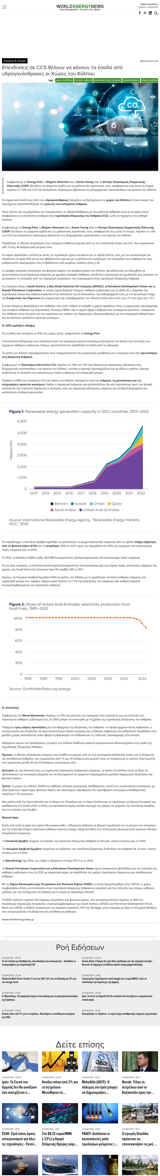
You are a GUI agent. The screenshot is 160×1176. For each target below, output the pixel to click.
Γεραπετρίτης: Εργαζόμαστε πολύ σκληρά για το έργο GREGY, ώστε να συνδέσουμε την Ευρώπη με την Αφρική (114, 980)
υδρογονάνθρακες (131, 80)
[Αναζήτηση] (156, 13)
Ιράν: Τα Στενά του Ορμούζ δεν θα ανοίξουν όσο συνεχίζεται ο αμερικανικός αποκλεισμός (117, 998)
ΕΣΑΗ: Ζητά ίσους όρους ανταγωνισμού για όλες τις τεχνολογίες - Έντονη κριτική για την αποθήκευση (19, 1139)
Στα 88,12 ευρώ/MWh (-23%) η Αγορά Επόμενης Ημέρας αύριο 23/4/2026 (59, 1139)
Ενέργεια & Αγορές (15, 61)
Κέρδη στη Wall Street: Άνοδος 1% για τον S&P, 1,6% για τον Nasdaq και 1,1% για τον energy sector (39, 980)
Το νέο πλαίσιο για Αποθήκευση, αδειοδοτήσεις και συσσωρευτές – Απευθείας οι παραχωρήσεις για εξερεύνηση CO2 (39, 963)
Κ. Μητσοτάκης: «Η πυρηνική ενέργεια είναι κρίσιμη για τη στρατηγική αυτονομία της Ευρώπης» (40, 998)
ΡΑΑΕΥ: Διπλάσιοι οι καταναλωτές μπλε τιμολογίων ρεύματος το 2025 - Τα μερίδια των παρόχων (99, 1139)
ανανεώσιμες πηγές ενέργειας (107, 80)
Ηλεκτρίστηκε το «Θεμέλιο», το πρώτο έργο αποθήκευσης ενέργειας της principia (119, 1014)
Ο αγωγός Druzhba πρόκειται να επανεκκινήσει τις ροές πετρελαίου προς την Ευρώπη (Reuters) (138, 1139)
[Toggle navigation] (5, 7)
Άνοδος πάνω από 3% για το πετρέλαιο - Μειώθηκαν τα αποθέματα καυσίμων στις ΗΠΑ (38, 1015)
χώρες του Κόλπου (64, 80)
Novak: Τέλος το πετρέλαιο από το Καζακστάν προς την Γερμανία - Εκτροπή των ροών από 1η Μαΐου (139, 1087)
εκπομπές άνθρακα (83, 80)
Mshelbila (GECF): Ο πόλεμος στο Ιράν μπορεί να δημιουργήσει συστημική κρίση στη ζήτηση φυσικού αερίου (99, 1087)
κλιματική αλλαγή (149, 80)
